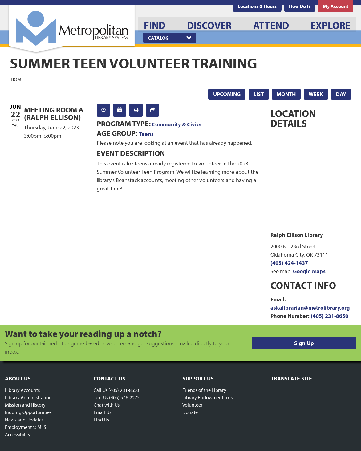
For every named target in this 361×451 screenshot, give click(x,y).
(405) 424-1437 (289, 262)
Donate (190, 412)
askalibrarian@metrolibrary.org (310, 307)
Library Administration (28, 397)
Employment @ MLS (26, 427)
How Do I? (299, 6)
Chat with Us (107, 405)
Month (286, 94)
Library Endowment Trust (208, 397)
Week (316, 94)
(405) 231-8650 (329, 315)
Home (17, 79)
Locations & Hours (257, 6)
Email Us (102, 412)
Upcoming (227, 94)
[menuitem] (257, 6)
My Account (335, 6)
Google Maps (309, 271)
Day (341, 94)
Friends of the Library (204, 390)
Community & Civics (176, 124)
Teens (146, 133)
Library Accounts (22, 390)
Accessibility (17, 434)
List (259, 94)
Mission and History (25, 405)
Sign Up (304, 343)
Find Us (101, 419)
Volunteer (192, 405)
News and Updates (24, 419)
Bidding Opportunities (28, 412)
